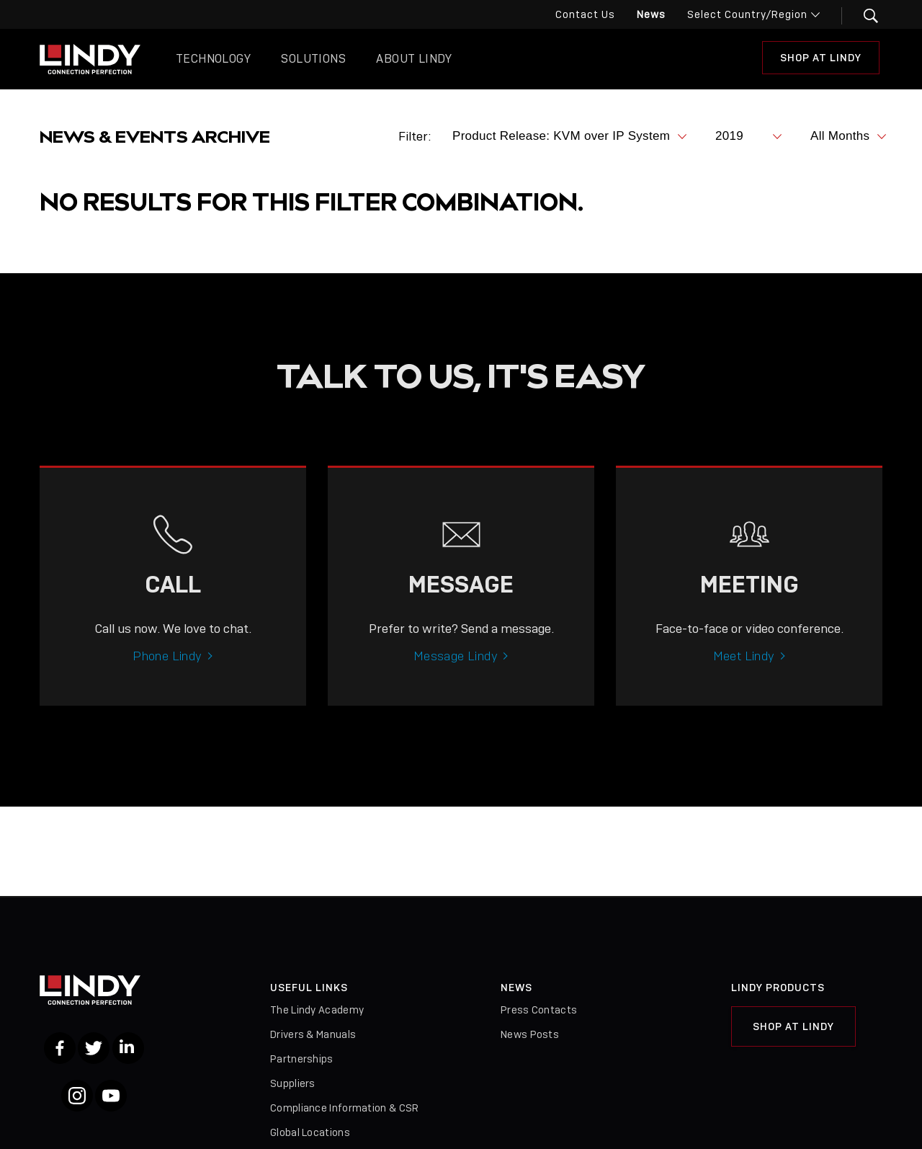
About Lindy (414, 58)
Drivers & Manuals (313, 1034)
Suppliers (292, 1083)
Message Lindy (455, 672)
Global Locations (310, 1132)
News (651, 14)
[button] (861, 16)
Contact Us (585, 14)
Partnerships (302, 1058)
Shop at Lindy (820, 57)
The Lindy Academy (317, 1009)
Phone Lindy (167, 672)
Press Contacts (539, 1009)
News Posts (530, 1034)
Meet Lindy (744, 672)
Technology (213, 58)
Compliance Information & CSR (344, 1107)
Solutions (313, 58)
